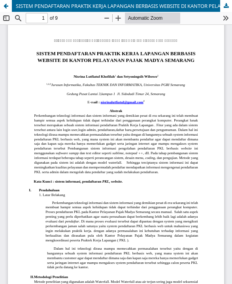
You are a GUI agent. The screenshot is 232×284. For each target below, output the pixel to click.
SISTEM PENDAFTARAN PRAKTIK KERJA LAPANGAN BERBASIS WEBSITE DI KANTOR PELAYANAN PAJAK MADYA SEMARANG (124, 5)
